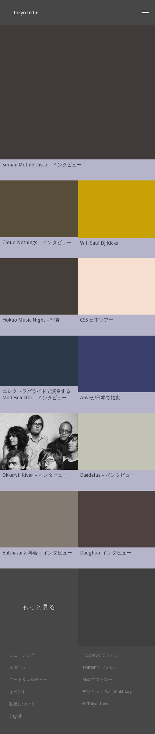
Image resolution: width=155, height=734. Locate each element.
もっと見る (38, 607)
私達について (22, 703)
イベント (17, 691)
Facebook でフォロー (102, 655)
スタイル (17, 667)
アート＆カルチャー (28, 679)
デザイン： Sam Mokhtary (107, 691)
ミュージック (22, 655)
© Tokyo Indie (95, 703)
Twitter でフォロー (100, 667)
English (16, 716)
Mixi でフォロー (97, 679)
